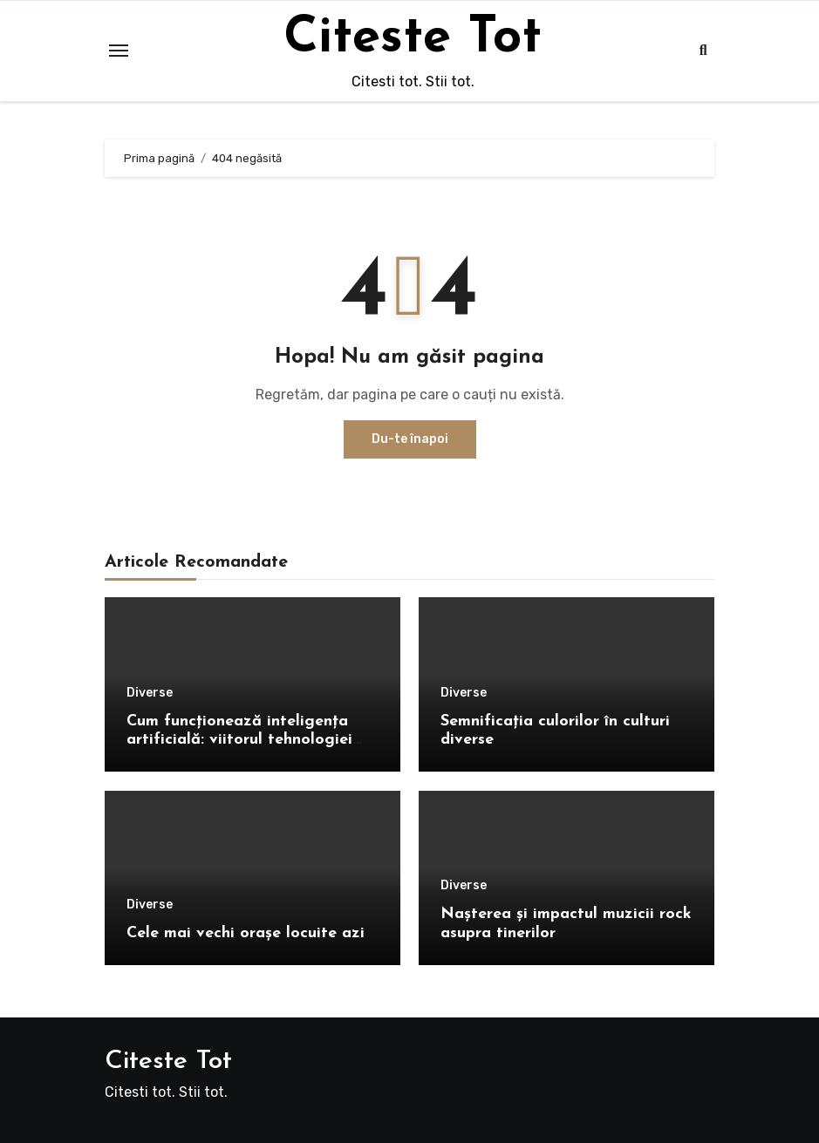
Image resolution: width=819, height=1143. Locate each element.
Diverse (149, 693)
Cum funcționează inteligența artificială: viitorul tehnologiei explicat (239, 740)
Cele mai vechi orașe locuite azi (245, 933)
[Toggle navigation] (119, 50)
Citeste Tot (412, 38)
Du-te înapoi (410, 439)
